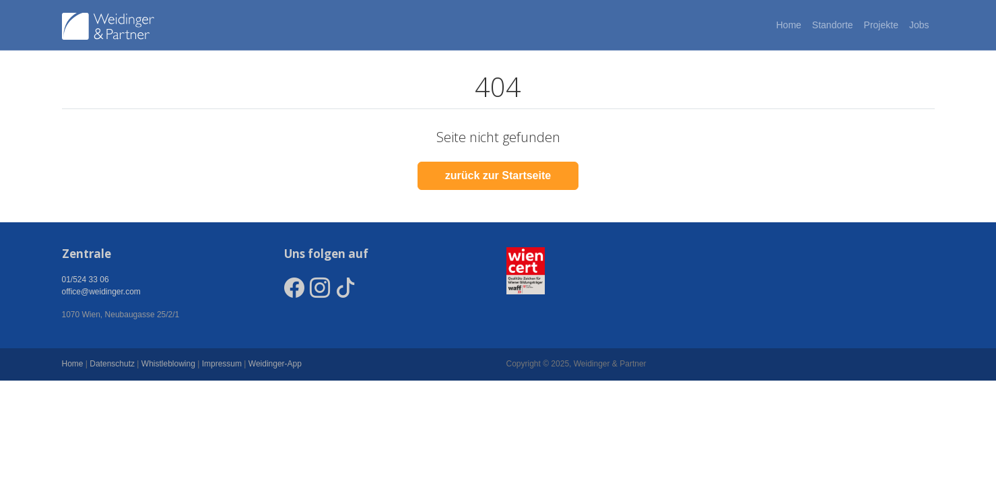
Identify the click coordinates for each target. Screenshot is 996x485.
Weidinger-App (275, 363)
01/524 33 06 (85, 279)
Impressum (222, 363)
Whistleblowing (168, 363)
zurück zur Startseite (498, 175)
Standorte (832, 25)
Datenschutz (112, 363)
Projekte (881, 25)
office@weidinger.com (101, 291)
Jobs (919, 25)
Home (788, 25)
